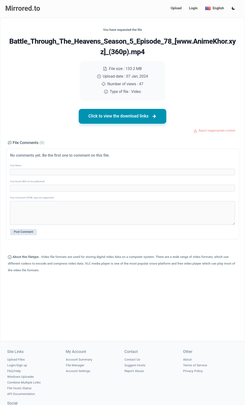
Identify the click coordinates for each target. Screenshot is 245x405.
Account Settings (78, 371)
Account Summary (79, 359)
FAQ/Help (14, 371)
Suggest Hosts (134, 365)
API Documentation (21, 394)
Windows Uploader (20, 376)
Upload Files (16, 359)
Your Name (16, 165)
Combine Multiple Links (24, 382)
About (187, 359)
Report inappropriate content (217, 130)
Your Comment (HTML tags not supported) (32, 197)
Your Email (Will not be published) (27, 181)
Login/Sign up (17, 365)
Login (193, 8)
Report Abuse (134, 371)
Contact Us (132, 359)
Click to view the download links (122, 116)
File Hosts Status (19, 388)
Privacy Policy (193, 371)
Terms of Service (195, 365)
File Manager (75, 365)
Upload (176, 8)
